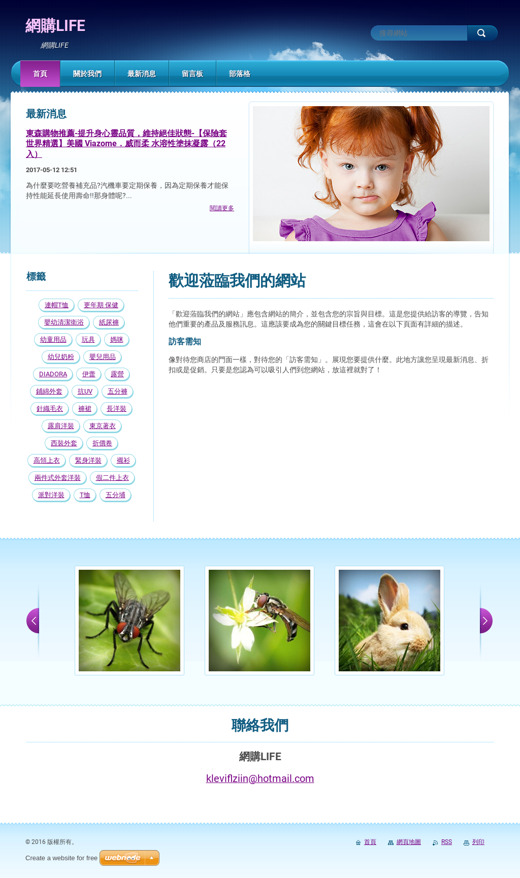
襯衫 (123, 460)
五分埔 (115, 495)
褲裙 (84, 408)
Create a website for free (61, 858)
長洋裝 (116, 408)
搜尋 (482, 33)
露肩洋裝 (61, 426)
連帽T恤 (57, 305)
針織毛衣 (50, 408)
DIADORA (53, 374)
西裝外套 (64, 443)
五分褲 (117, 391)
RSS (446, 842)
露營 (117, 374)
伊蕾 (88, 374)
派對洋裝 (51, 495)
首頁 (370, 842)
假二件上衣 (112, 477)
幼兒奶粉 (61, 357)
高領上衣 (47, 460)
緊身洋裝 (88, 460)
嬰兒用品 (102, 357)
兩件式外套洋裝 (58, 477)
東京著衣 (102, 426)
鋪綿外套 (49, 391)
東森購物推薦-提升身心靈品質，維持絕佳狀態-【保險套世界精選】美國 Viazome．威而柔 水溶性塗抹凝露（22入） (126, 143)
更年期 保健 (101, 305)
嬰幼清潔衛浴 (64, 322)
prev (32, 620)
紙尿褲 (109, 322)
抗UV (85, 391)
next (486, 620)
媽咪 (116, 339)
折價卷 (102, 443)
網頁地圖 (409, 842)
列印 (478, 842)
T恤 (85, 495)
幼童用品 (53, 339)
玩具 (88, 339)
